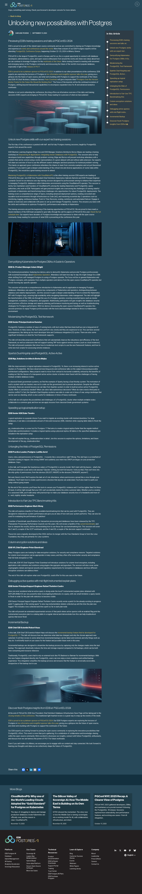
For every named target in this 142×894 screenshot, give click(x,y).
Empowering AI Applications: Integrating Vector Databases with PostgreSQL (48, 155)
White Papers (74, 866)
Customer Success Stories (76, 857)
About (93, 853)
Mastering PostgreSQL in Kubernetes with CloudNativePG (30, 175)
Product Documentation (53, 857)
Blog (71, 853)
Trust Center (52, 871)
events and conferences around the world (37, 49)
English (130, 855)
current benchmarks (87, 524)
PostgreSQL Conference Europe (28, 51)
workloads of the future (52, 61)
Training (51, 868)
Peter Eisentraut (51, 79)
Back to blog (15, 16)
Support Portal (53, 866)
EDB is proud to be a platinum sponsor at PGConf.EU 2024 (30, 72)
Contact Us (95, 864)
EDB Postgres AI (10, 853)
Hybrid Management (12, 859)
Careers (94, 861)
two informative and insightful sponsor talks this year (67, 74)
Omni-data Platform (33, 863)
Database (8, 856)
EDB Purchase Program (53, 877)
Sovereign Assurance (12, 867)
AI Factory (8, 861)
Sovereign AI (30, 853)
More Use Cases (32, 871)
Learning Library (75, 869)
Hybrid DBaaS (31, 861)
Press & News (96, 859)
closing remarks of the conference (21, 716)
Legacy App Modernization (31, 857)
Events (72, 861)
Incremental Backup (117, 117)
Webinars (73, 863)
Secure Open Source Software (33, 867)
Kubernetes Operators (41, 275)
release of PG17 (33, 67)
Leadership (95, 856)
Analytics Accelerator (12, 864)
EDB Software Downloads (53, 862)
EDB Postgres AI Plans (56, 874)
